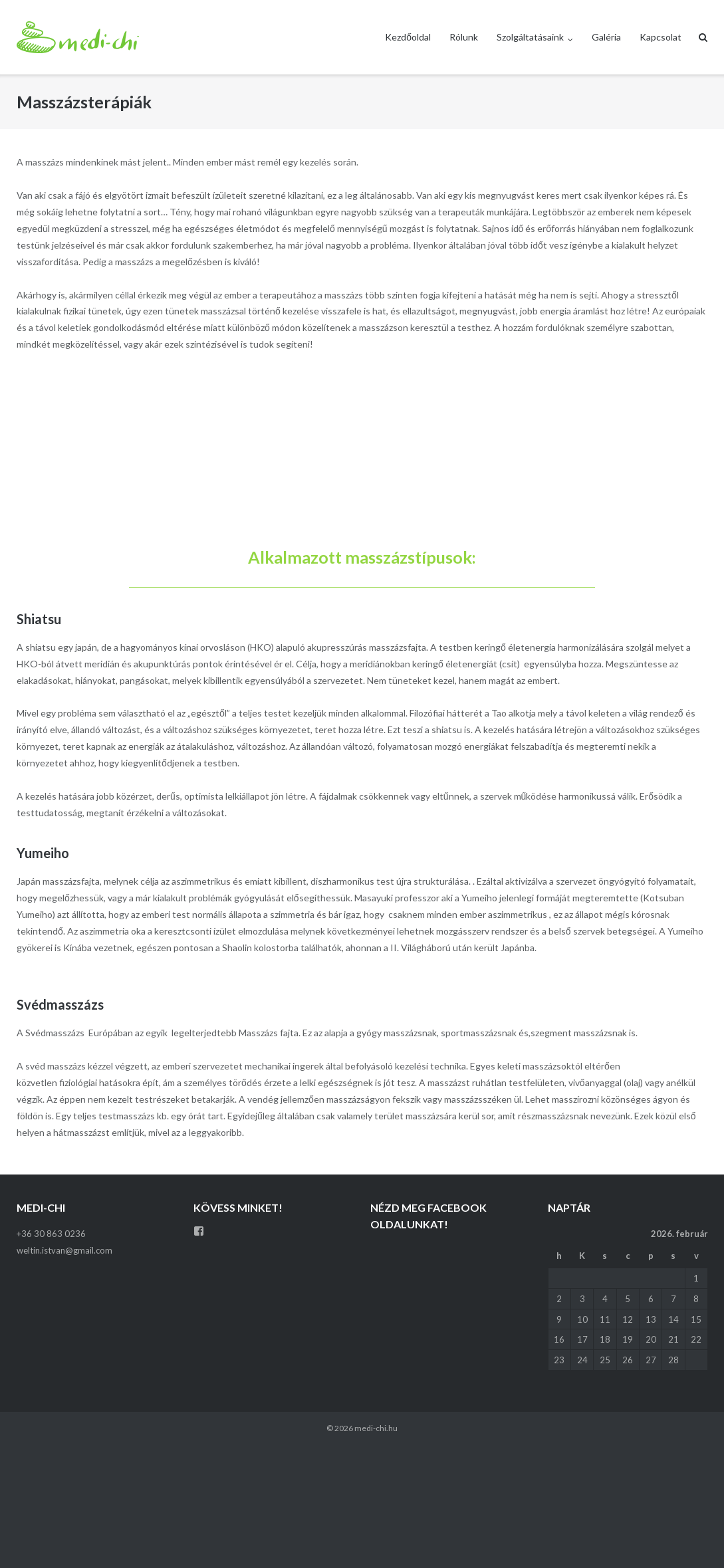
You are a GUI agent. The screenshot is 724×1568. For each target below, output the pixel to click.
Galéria (606, 37)
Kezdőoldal (408, 37)
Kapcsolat (660, 37)
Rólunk (463, 37)
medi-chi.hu (376, 1428)
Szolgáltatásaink (530, 37)
